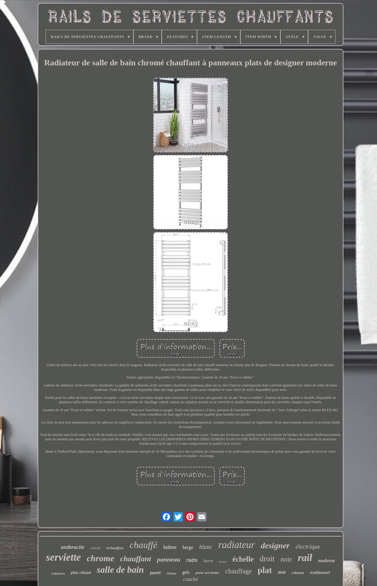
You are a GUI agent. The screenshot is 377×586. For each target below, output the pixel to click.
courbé (190, 579)
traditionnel (320, 572)
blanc (205, 547)
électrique (307, 546)
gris (186, 572)
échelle (243, 559)
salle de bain (120, 570)
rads (192, 560)
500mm (171, 573)
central (95, 548)
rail (305, 557)
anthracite (73, 547)
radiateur (236, 544)
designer (275, 545)
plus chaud (81, 572)
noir (286, 559)
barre (208, 560)
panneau (168, 559)
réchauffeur (115, 548)
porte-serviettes (207, 572)
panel (155, 572)
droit (267, 558)
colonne (298, 572)
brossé (222, 561)
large (188, 547)
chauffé (143, 544)
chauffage (238, 571)
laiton (169, 547)
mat (281, 572)
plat (265, 570)
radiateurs (58, 573)
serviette (63, 557)
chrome (100, 558)
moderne (326, 560)
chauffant (135, 559)
